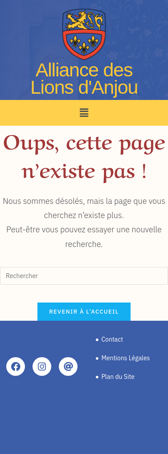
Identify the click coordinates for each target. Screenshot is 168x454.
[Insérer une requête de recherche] (84, 276)
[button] (83, 112)
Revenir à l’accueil (84, 311)
